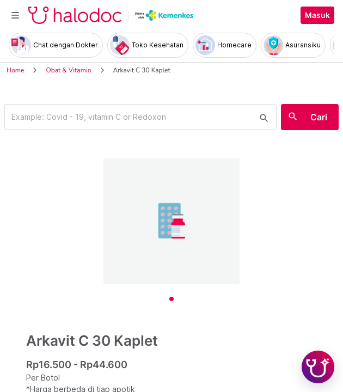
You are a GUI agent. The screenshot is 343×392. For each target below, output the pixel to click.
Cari (318, 117)
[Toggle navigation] (15, 15)
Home (15, 70)
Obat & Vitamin (68, 70)
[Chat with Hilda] (318, 367)
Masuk (317, 15)
